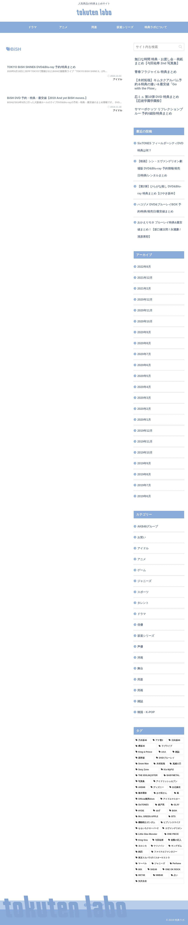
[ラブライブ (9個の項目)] (170, 746)
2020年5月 (144, 375)
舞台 (140, 668)
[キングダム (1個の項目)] (175, 846)
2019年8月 (144, 474)
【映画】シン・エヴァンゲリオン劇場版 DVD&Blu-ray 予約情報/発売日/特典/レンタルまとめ (159, 168)
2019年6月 (144, 496)
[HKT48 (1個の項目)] (142, 875)
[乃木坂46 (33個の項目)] (142, 740)
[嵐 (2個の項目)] (178, 793)
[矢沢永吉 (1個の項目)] (159, 881)
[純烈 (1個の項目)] (141, 852)
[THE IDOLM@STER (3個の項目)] (148, 775)
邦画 (140, 690)
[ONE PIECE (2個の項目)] (173, 834)
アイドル (143, 548)
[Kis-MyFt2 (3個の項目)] (171, 769)
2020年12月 (144, 299)
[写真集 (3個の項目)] (142, 781)
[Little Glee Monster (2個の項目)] (148, 834)
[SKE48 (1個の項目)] (153, 869)
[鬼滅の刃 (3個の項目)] (176, 763)
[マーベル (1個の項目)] (141, 863)
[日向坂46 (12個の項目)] (175, 740)
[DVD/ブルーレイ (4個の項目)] (169, 758)
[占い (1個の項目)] (176, 875)
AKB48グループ (147, 526)
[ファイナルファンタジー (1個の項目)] (167, 852)
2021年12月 (144, 277)
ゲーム (141, 570)
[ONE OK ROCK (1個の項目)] (172, 869)
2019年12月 (144, 430)
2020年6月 (144, 365)
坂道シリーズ (145, 635)
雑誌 (140, 701)
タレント (143, 602)
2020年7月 (144, 354)
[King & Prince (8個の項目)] (145, 752)
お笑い (141, 537)
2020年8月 (144, 343)
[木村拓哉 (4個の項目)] (160, 763)
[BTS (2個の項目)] (175, 816)
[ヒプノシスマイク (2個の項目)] (171, 822)
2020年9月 (144, 332)
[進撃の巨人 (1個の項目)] (175, 840)
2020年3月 (144, 397)
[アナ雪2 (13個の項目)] (158, 740)
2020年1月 (144, 419)
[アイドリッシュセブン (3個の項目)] (168, 781)
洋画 (140, 657)
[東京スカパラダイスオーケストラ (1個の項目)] (159, 857)
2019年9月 (144, 463)
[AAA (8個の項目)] (163, 752)
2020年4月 (144, 386)
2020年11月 (144, 310)
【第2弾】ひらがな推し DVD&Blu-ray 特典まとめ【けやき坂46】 (159, 190)
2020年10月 (144, 321)
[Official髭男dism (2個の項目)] (146, 799)
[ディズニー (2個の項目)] (158, 787)
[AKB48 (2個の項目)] (141, 787)
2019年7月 (144, 485)
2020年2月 (144, 408)
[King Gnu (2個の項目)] (142, 840)
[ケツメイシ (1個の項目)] (157, 846)
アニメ (141, 559)
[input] (159, 47)
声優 (140, 646)
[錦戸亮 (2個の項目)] (161, 805)
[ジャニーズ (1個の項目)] (159, 863)
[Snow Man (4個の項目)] (142, 763)
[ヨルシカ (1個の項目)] (141, 846)
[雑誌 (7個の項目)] (177, 752)
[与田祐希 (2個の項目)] (158, 840)
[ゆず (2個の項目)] (159, 810)
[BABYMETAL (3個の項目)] (173, 775)
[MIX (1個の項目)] (139, 869)
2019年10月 (144, 452)
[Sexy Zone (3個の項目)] (146, 769)
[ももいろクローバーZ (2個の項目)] (147, 828)
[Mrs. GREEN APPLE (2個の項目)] (150, 816)
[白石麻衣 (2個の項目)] (176, 787)
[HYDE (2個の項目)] (142, 810)
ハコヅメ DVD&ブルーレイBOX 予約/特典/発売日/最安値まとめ (159, 208)
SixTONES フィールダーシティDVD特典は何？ (160, 147)
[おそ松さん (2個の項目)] (162, 793)
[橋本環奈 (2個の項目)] (143, 793)
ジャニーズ (144, 581)
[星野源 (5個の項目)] (144, 758)
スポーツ (143, 592)
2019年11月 (144, 441)
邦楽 (140, 679)
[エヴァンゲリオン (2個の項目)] (172, 828)
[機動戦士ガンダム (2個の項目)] (146, 822)
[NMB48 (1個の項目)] (160, 875)
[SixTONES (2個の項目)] (143, 805)
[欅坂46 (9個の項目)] (145, 746)
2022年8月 (144, 266)
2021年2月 (144, 288)
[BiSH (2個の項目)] (176, 810)
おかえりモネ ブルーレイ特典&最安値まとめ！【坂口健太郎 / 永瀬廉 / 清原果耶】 (159, 229)
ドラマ (141, 613)
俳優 (140, 624)
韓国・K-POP (146, 712)
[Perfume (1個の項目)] (176, 863)
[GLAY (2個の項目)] (176, 805)
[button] (180, 47)
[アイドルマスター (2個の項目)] (171, 799)
